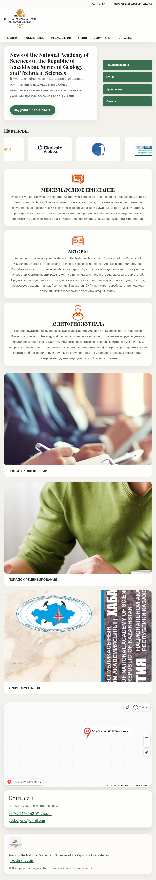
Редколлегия (61, 37)
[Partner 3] (51, 149)
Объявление (35, 37)
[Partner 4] (99, 149)
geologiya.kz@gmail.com (27, 820)
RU (98, 3)
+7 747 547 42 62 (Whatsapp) (30, 814)
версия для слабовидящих (133, 3)
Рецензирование (117, 64)
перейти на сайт (22, 860)
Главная (13, 37)
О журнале (102, 37)
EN (103, 3)
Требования (114, 89)
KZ (93, 3)
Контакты (124, 37)
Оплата (111, 101)
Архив (82, 37)
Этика (110, 77)
